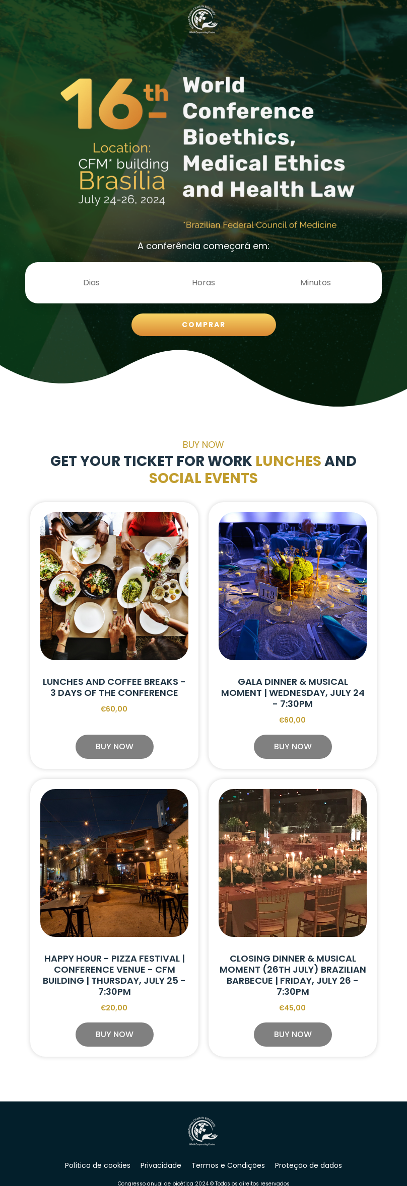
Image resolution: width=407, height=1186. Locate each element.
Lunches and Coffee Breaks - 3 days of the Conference (114, 687)
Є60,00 (114, 709)
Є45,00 (293, 1008)
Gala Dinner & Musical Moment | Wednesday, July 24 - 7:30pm (293, 692)
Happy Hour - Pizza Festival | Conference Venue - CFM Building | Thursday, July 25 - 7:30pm (114, 975)
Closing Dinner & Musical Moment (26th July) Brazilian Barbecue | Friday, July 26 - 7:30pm (293, 975)
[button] (115, 747)
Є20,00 (114, 1008)
